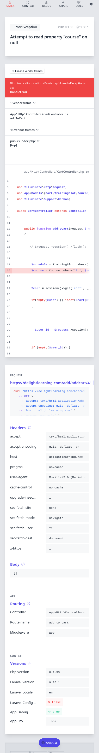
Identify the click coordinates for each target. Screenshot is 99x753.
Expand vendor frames (27, 71)
